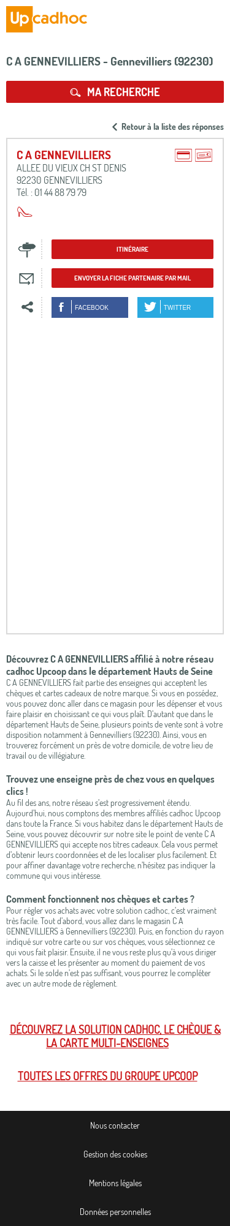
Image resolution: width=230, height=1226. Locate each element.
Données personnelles (115, 1211)
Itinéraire (132, 249)
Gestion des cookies (115, 1154)
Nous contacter (115, 1125)
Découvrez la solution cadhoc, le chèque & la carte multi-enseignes (115, 1036)
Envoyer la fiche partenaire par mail (132, 278)
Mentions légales (115, 1183)
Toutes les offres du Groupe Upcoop (107, 1076)
